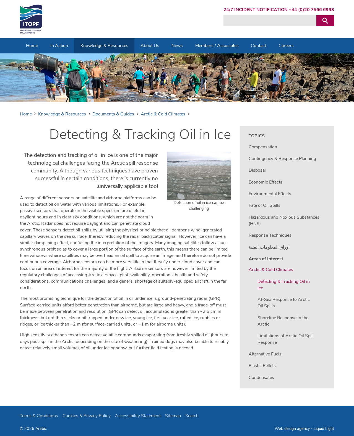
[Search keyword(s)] (269, 20)
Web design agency (293, 428)
